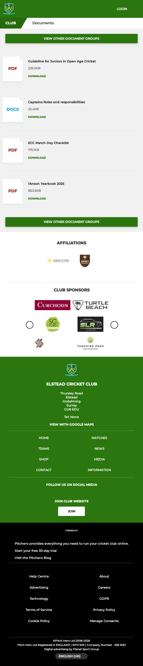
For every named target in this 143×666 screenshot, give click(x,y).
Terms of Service (39, 610)
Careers (104, 588)
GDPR (104, 599)
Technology (39, 599)
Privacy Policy (104, 610)
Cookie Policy (39, 621)
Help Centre (39, 576)
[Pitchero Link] (71, 536)
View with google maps (71, 424)
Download (37, 76)
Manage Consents (104, 621)
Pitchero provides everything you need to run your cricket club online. (72, 544)
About (104, 576)
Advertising (39, 588)
